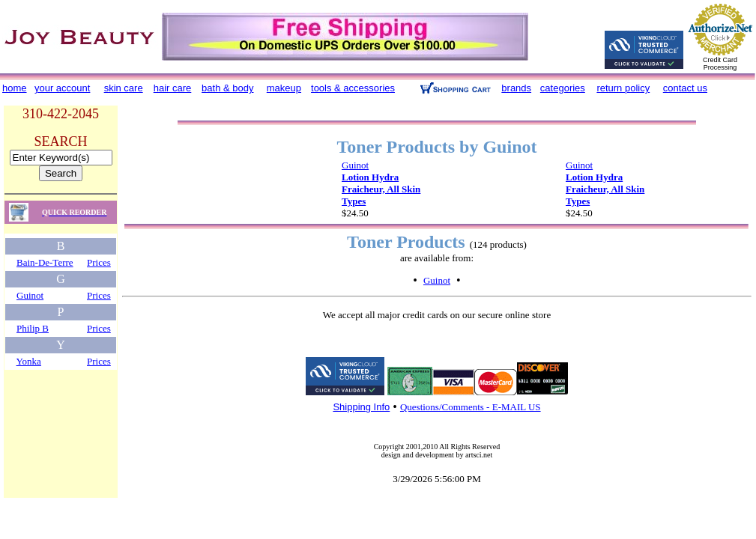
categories (562, 88)
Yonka (28, 361)
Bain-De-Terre (44, 262)
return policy (623, 88)
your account (62, 88)
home (14, 88)
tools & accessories (353, 88)
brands (516, 88)
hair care (173, 88)
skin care (123, 88)
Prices (99, 262)
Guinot (29, 295)
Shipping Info (361, 406)
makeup (284, 88)
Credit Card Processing (720, 63)
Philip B (32, 328)
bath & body (227, 88)
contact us (685, 88)
